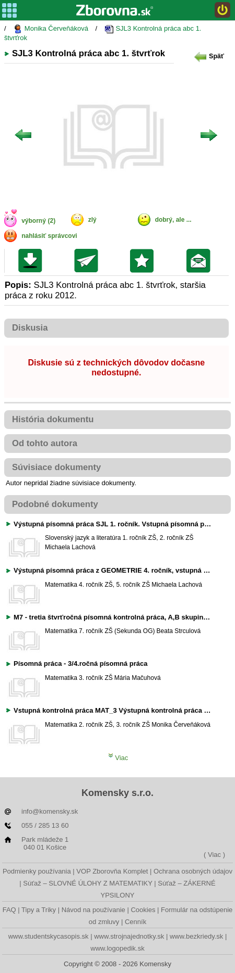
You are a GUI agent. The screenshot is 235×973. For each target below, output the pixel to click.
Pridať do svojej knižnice (144, 261)
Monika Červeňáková (50, 28)
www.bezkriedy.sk (196, 936)
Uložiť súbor (32, 261)
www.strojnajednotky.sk (129, 936)
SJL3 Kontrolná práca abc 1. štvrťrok (102, 33)
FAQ (9, 910)
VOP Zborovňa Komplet (112, 871)
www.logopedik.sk (117, 948)
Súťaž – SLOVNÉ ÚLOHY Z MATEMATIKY (87, 883)
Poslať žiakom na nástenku (200, 261)
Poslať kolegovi (88, 261)
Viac (118, 758)
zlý (92, 219)
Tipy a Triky (38, 910)
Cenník (135, 922)
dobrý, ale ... (173, 219)
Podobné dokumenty (55, 504)
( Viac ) (214, 854)
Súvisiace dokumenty (56, 467)
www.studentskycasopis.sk (48, 936)
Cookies (143, 910)
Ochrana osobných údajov (193, 871)
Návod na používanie (93, 910)
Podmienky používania (37, 871)
